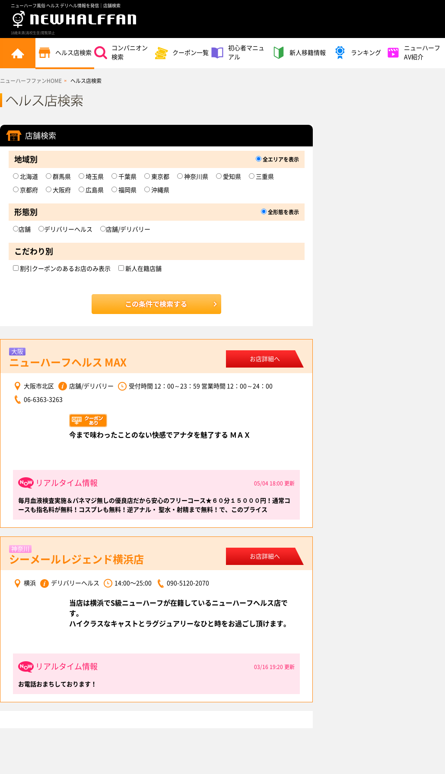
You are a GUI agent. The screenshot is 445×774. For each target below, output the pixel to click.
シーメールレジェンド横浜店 (76, 559)
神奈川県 (192, 177)
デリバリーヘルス (65, 229)
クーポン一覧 (182, 52)
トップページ (17, 53)
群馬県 (58, 177)
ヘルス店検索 (65, 52)
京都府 (25, 190)
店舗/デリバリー (125, 229)
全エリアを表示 (277, 159)
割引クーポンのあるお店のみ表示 (62, 269)
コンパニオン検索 (121, 52)
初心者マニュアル (237, 52)
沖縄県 (156, 190)
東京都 (156, 177)
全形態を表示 (280, 212)
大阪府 (58, 190)
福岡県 (124, 190)
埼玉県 (91, 177)
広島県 (91, 190)
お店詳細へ (265, 359)
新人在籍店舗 (140, 269)
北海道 (25, 177)
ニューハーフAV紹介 (413, 52)
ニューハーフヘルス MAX (68, 362)
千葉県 (124, 177)
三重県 (261, 177)
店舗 (22, 229)
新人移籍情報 (299, 52)
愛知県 (228, 177)
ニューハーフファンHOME (31, 80)
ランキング (357, 52)
